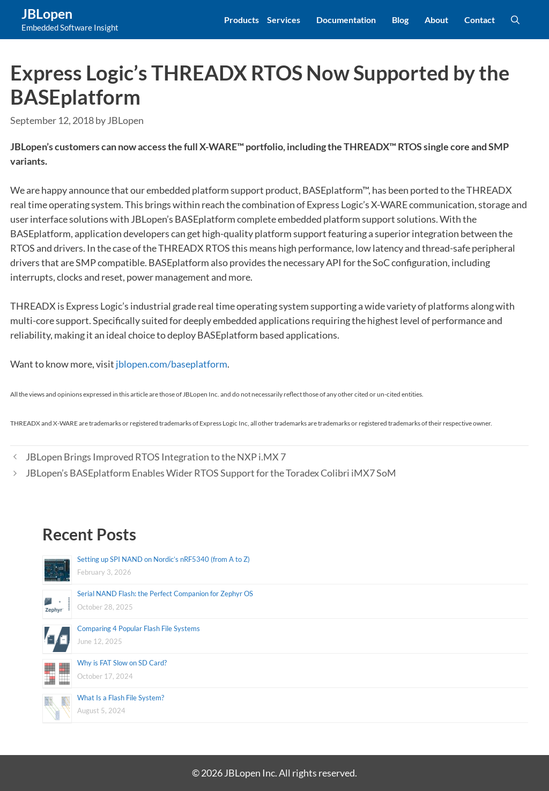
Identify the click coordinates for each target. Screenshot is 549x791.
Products (241, 19)
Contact (479, 19)
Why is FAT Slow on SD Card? (122, 662)
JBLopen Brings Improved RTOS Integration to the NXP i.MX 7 (156, 457)
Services (283, 19)
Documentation (346, 19)
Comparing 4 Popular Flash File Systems (138, 628)
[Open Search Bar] (515, 20)
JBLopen (46, 13)
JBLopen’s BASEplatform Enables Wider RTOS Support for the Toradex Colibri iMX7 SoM (211, 473)
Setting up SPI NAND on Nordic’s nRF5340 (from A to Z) (163, 559)
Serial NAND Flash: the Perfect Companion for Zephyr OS (165, 593)
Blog (400, 19)
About (436, 19)
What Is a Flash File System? (120, 697)
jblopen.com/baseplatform (171, 364)
